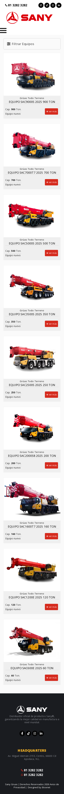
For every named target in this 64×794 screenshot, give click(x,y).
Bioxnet (46, 787)
